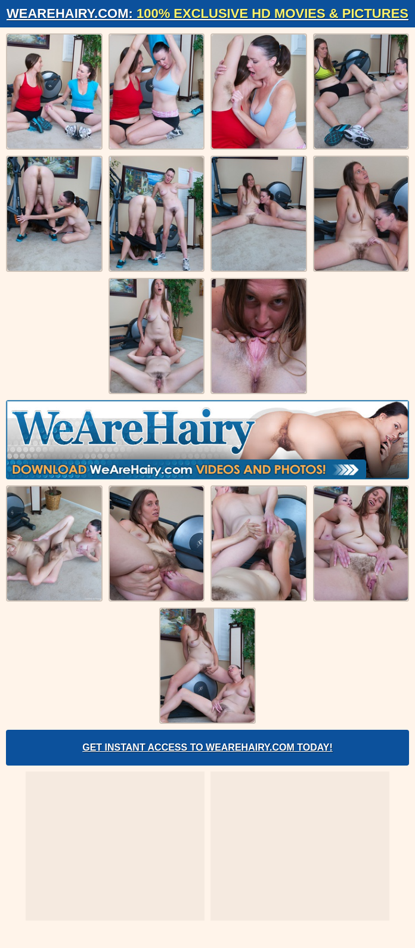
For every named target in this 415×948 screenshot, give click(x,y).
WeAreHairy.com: (207, 13)
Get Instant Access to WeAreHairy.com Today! (207, 747)
